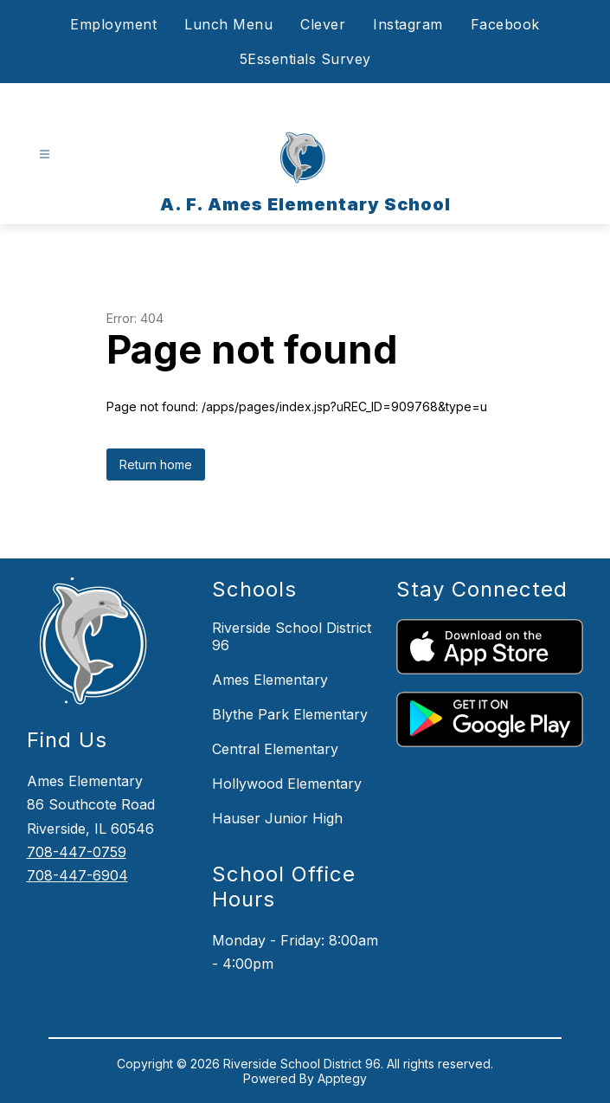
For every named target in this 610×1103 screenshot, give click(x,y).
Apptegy (342, 1078)
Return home (155, 464)
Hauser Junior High (277, 818)
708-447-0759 (76, 852)
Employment (113, 24)
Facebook (505, 24)
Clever (322, 24)
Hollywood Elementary (287, 783)
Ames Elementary (270, 679)
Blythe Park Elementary (290, 714)
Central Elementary (275, 749)
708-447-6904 (77, 875)
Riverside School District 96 (291, 636)
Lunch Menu (228, 24)
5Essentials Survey (305, 59)
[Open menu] (45, 154)
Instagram (408, 24)
